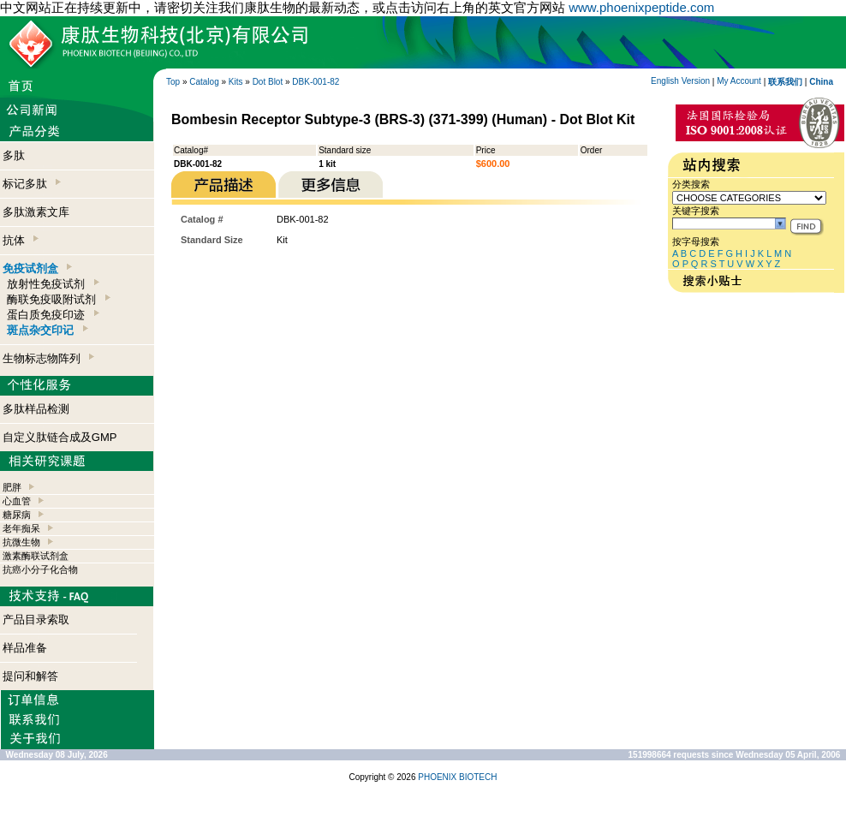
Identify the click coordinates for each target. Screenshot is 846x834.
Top (173, 81)
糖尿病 (17, 514)
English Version (680, 81)
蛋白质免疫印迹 (52, 314)
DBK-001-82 (315, 81)
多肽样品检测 (36, 408)
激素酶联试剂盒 (36, 556)
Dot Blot (268, 81)
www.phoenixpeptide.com (641, 7)
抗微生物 (21, 542)
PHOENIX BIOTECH (457, 777)
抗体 (21, 240)
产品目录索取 (36, 619)
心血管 (17, 501)
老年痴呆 (21, 528)
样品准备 (25, 647)
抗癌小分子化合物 (40, 569)
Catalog (203, 81)
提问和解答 (30, 676)
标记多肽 (32, 183)
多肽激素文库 (36, 212)
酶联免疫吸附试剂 (58, 299)
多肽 (14, 155)
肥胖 (12, 487)
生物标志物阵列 (48, 358)
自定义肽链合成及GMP (60, 437)
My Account (739, 81)
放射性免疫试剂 (52, 283)
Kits (236, 81)
